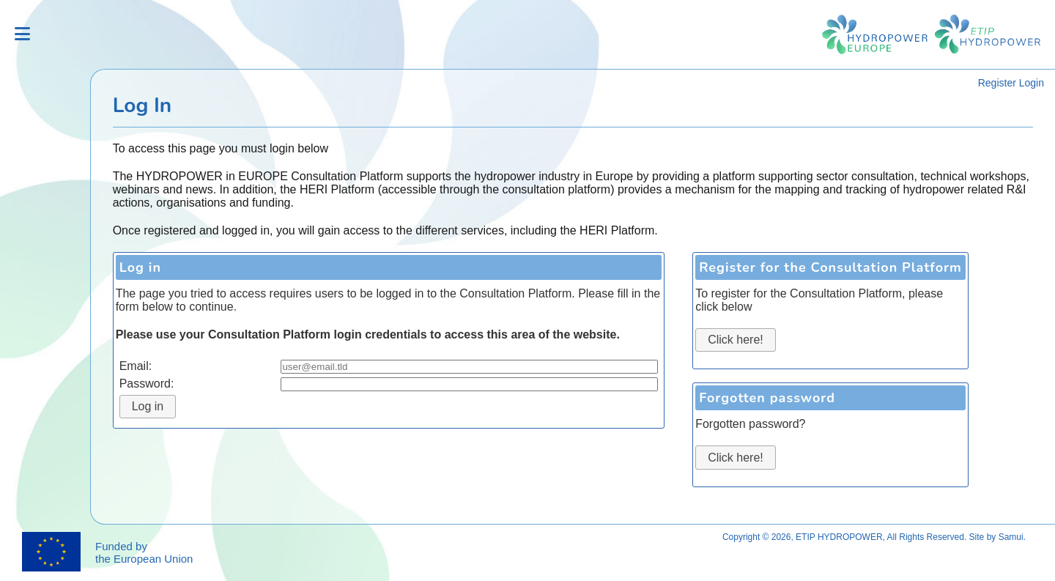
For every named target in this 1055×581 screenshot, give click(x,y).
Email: (135, 366)
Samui (1011, 537)
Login (1031, 83)
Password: (146, 383)
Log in (148, 406)
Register (997, 83)
